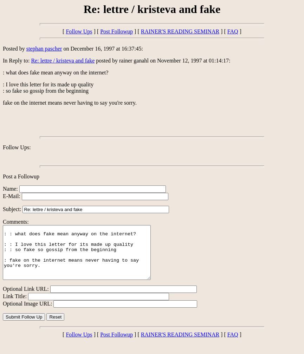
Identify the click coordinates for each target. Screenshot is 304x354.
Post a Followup (21, 176)
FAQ (232, 31)
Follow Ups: (17, 147)
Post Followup (116, 31)
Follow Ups (79, 31)
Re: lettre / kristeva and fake (63, 61)
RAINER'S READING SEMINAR (180, 31)
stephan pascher (44, 49)
